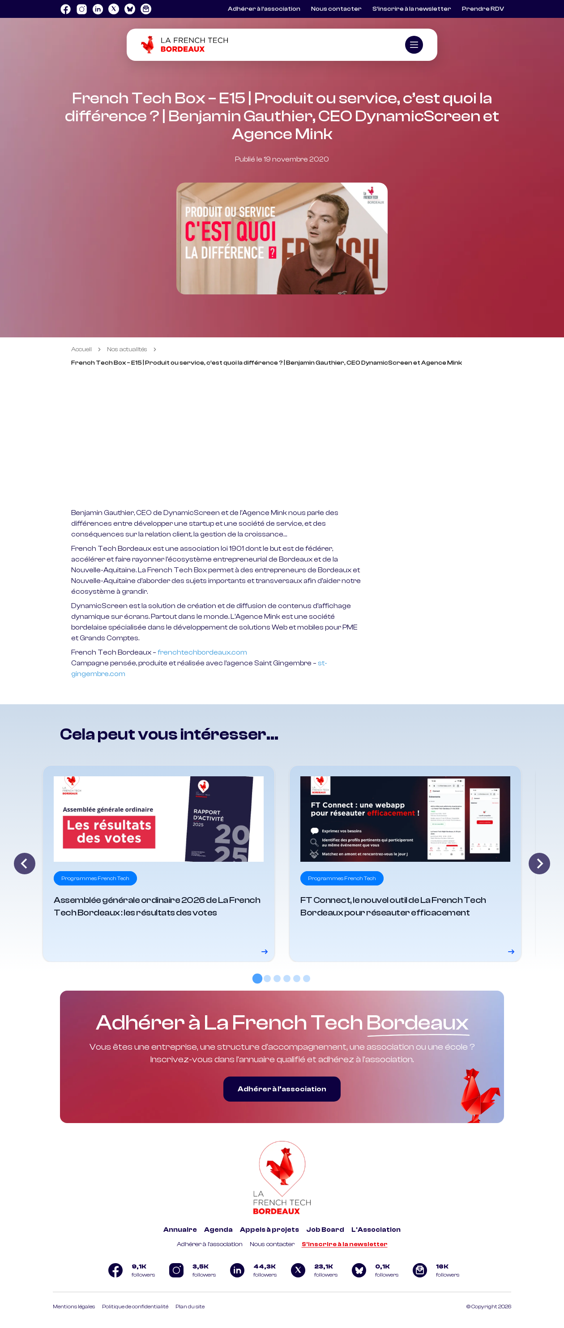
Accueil (81, 349)
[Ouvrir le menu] (414, 45)
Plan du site (190, 1306)
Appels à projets (269, 1230)
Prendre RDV (483, 9)
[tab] (257, 978)
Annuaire (180, 1230)
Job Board (325, 1230)
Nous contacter (336, 9)
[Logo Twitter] (113, 9)
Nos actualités (127, 349)
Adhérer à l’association (264, 9)
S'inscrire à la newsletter (345, 1244)
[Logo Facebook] (65, 9)
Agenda (218, 1230)
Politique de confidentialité (135, 1306)
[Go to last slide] (24, 863)
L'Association (376, 1230)
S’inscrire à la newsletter (411, 9)
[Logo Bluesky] (129, 9)
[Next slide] (539, 863)
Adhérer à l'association (210, 1244)
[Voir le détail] (159, 863)
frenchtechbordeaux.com (202, 652)
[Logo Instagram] (81, 9)
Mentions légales (74, 1306)
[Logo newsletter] (146, 9)
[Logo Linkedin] (97, 9)
